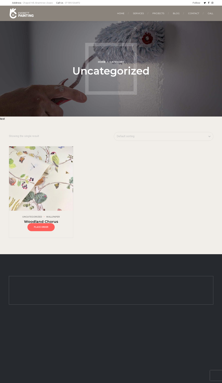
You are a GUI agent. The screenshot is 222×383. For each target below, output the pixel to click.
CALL (210, 13)
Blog (176, 13)
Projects (158, 13)
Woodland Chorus (41, 221)
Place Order (41, 227)
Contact (193, 13)
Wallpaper (53, 216)
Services (138, 13)
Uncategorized (32, 216)
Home (120, 13)
